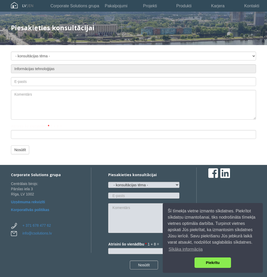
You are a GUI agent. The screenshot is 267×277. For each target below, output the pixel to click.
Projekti (150, 6)
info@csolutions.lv (37, 233)
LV (24, 6)
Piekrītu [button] (213, 263)
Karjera (217, 6)
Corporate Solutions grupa (75, 6)
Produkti (184, 6)
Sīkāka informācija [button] (185, 249)
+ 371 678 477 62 (36, 225)
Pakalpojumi (116, 6)
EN (30, 6)
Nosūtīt (20, 150)
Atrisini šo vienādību (30, 126)
